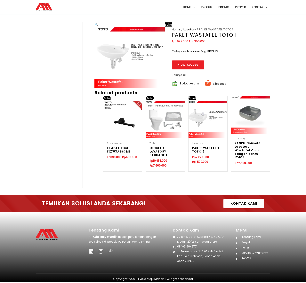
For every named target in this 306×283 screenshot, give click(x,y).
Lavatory (189, 29)
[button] (193, 7)
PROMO (212, 51)
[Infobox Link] (185, 84)
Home (176, 29)
